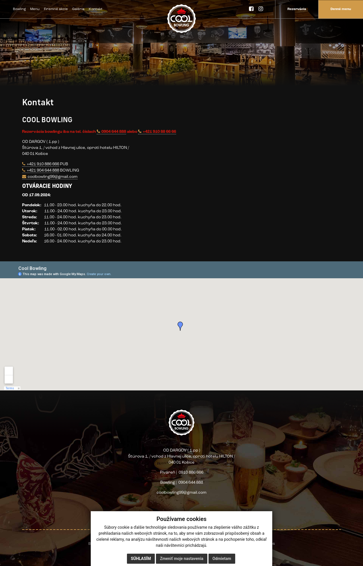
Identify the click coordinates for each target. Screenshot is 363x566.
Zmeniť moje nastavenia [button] (181, 558)
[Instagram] (260, 9)
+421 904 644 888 (43, 170)
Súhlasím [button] (141, 558)
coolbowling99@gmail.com (53, 177)
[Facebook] (251, 9)
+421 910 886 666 (43, 164)
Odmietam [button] (222, 558)
